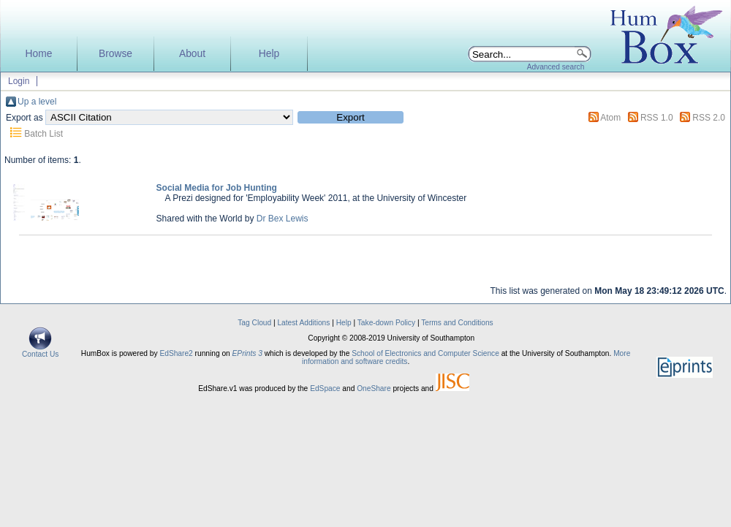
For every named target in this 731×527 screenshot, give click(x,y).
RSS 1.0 (656, 118)
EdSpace (325, 388)
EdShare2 (175, 353)
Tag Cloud (254, 323)
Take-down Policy (386, 323)
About (192, 53)
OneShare (373, 388)
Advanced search (556, 67)
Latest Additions (303, 323)
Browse (115, 53)
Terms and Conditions (457, 323)
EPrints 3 (247, 353)
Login (18, 81)
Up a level (37, 101)
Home (39, 53)
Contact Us (40, 351)
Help (269, 53)
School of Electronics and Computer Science (425, 353)
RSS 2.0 (708, 118)
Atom (610, 118)
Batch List (43, 134)
